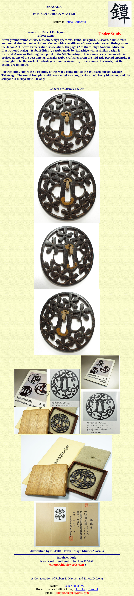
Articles (80, 589)
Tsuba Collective (75, 21)
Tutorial (93, 589)
